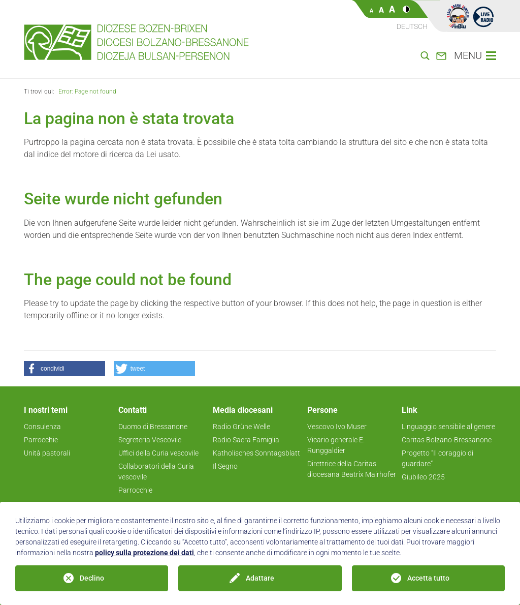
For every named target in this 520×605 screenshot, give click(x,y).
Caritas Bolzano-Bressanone (447, 440)
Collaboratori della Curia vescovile (156, 471)
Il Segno (225, 466)
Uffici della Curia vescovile (158, 453)
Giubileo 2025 (423, 477)
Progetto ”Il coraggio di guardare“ (437, 458)
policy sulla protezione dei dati (144, 553)
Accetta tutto (428, 578)
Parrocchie (41, 440)
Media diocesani (243, 410)
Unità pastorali (47, 453)
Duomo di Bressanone (152, 426)
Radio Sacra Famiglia (246, 440)
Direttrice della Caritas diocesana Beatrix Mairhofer (351, 469)
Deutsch (412, 26)
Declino (92, 578)
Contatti (132, 410)
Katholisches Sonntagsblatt (256, 453)
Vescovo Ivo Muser (337, 426)
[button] (64, 368)
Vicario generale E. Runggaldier (336, 445)
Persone (322, 410)
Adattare (260, 578)
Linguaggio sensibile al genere (448, 426)
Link (409, 410)
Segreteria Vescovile (149, 440)
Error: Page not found (87, 91)
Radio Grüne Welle (241, 426)
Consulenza (42, 426)
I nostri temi (46, 410)
